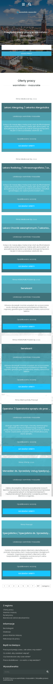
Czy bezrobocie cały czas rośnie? (17, 656)
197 (38, 586)
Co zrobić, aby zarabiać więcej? (16, 653)
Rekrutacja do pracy (11, 639)
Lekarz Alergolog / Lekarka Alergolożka (26, 107)
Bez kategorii (8, 628)
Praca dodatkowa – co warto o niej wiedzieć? (21, 660)
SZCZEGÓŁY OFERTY (26, 146)
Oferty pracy (8, 610)
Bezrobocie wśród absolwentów (16, 618)
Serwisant (26, 288)
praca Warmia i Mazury (12, 635)
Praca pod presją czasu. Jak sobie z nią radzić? (22, 649)
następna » (46, 586)
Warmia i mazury (10, 612)
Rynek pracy (8, 615)
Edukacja (7, 632)
